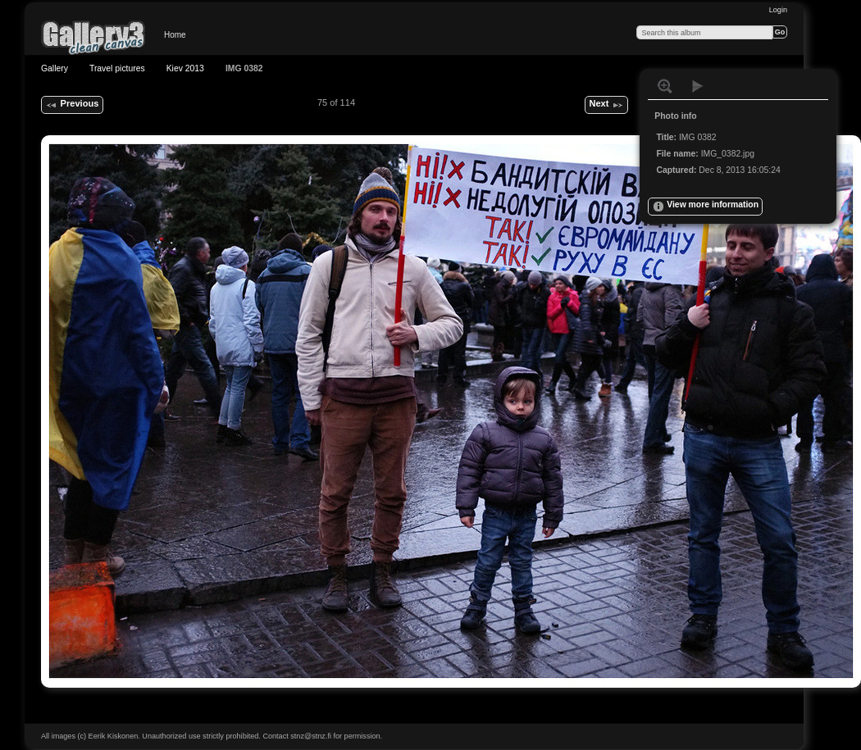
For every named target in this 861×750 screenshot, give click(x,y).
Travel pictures (117, 68)
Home (175, 34)
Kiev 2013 (185, 68)
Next (606, 104)
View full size (665, 86)
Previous (71, 104)
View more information (705, 206)
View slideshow (697, 86)
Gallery (54, 68)
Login (778, 10)
